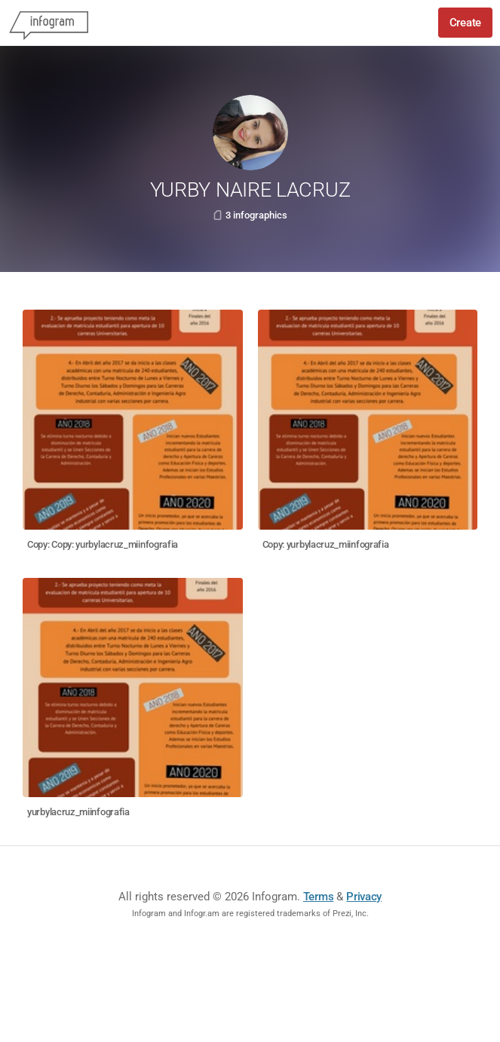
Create (465, 22)
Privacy (364, 896)
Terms (318, 896)
